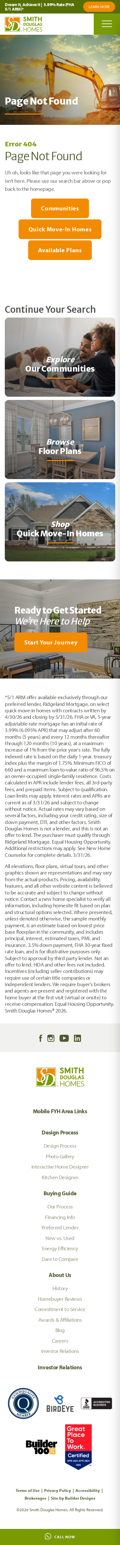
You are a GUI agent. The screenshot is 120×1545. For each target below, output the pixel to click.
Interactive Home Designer (60, 1166)
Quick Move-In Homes (60, 229)
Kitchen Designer (60, 1177)
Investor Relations (60, 1350)
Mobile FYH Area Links (60, 1111)
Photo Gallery (60, 1156)
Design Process (60, 1132)
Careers (60, 1340)
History (60, 1288)
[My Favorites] (3, 682)
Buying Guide (60, 1193)
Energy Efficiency (60, 1248)
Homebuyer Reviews (60, 1298)
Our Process (60, 1206)
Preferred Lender (60, 1227)
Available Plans (60, 250)
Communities (60, 208)
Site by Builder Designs (73, 1498)
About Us (60, 1275)
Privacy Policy (57, 1490)
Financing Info (60, 1217)
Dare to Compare (60, 1258)
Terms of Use (28, 1490)
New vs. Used (59, 1238)
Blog (60, 1330)
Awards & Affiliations (60, 1319)
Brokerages (35, 1498)
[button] (60, 642)
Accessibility (88, 1490)
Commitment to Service (60, 1309)
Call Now (60, 1536)
